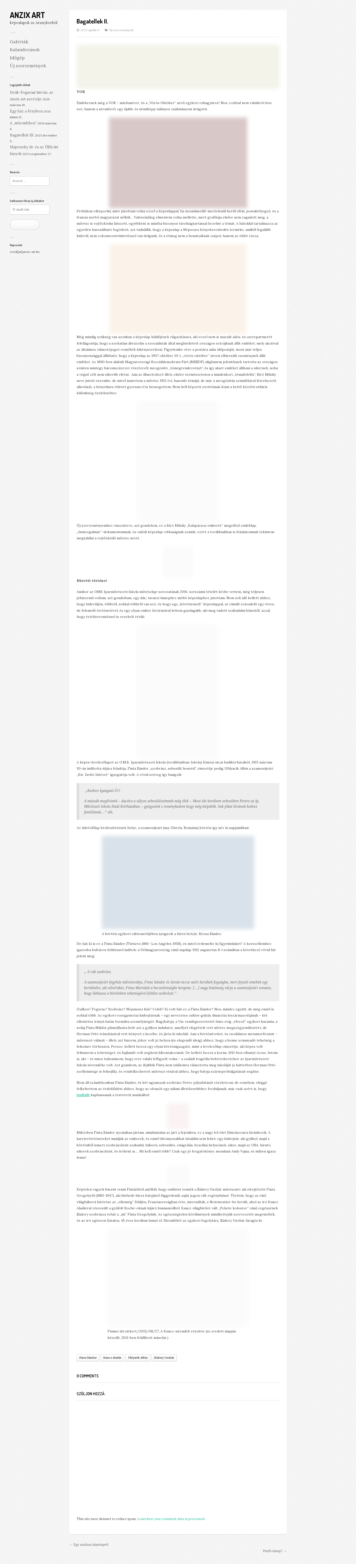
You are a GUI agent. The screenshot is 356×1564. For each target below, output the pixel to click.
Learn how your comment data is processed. (171, 1519)
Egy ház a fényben (26, 111)
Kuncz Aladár (112, 1357)
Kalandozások (25, 49)
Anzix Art (27, 15)
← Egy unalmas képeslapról (88, 1544)
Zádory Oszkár (164, 1357)
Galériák (19, 41)
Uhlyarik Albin (138, 1357)
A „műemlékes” (23, 123)
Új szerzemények (28, 65)
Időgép (17, 58)
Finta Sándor (88, 1357)
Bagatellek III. (22, 135)
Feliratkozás (24, 224)
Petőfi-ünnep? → (275, 1551)
